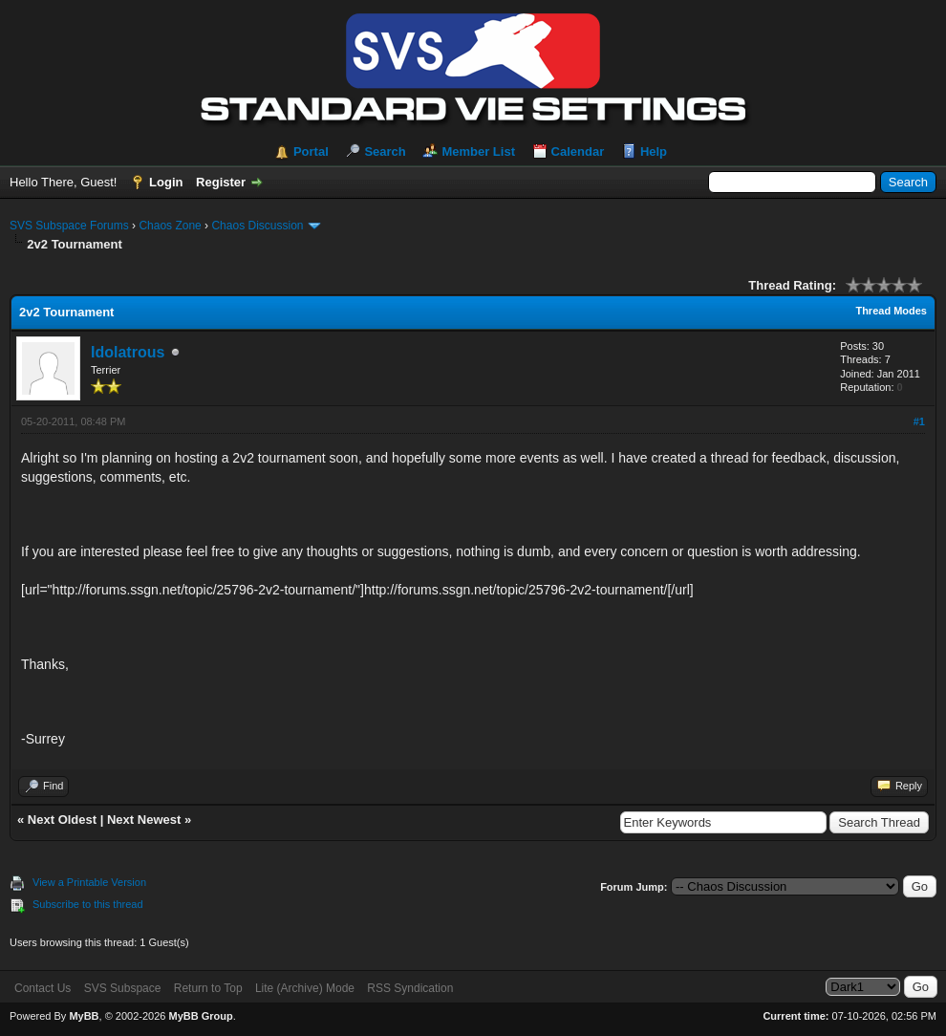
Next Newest (144, 819)
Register (221, 182)
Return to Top (208, 988)
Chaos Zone (170, 225)
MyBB (83, 1016)
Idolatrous (127, 352)
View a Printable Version (89, 882)
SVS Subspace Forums (69, 225)
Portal (311, 151)
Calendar (578, 151)
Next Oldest (62, 819)
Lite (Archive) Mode (305, 988)
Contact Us (42, 988)
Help (653, 151)
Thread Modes (891, 310)
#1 (919, 421)
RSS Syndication (410, 988)
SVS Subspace (122, 988)
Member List (478, 151)
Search (384, 151)
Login (166, 182)
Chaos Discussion (257, 225)
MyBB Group (200, 1016)
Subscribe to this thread (87, 904)
